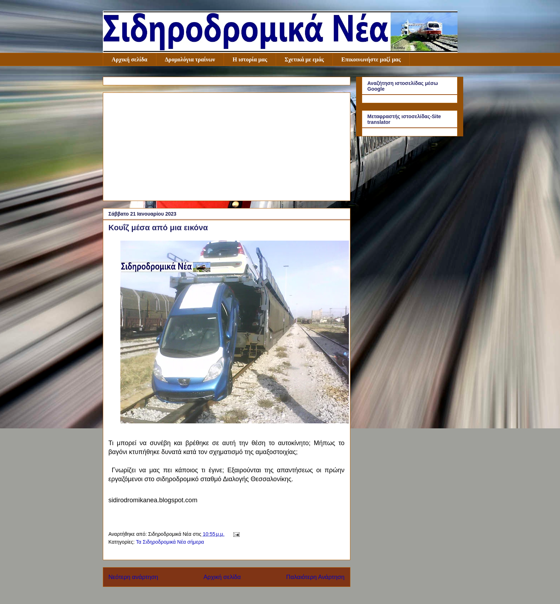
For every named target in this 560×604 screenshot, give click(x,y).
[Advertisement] (227, 145)
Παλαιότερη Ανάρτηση (315, 577)
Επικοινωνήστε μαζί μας (371, 59)
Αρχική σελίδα (130, 59)
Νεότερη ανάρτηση (133, 577)
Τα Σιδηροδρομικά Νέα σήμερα (170, 542)
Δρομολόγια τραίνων (190, 59)
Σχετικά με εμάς (304, 59)
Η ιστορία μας (249, 59)
